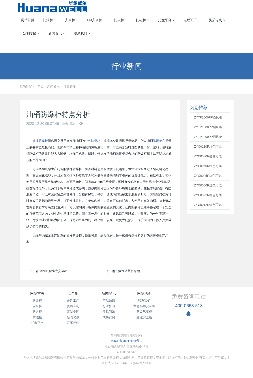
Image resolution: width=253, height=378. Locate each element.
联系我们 (73, 323)
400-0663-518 (189, 305)
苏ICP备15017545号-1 (126, 340)
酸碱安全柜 (144, 317)
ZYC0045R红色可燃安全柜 (210, 175)
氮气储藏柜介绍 (129, 271)
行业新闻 (69, 86)
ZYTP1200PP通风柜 (208, 137)
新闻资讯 (53, 86)
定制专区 (73, 311)
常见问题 (109, 311)
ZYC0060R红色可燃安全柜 (210, 166)
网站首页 (27, 20)
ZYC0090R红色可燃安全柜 (210, 156)
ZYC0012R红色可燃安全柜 (210, 205)
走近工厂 (73, 300)
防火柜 (37, 311)
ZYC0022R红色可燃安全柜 (210, 195)
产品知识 (109, 300)
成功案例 (109, 317)
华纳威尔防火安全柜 (53, 271)
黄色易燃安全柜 (144, 306)
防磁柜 (37, 317)
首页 (40, 86)
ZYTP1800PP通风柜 (208, 117)
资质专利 (73, 306)
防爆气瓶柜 (144, 311)
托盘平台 (37, 323)
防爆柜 (43, 141)
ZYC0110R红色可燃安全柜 (210, 146)
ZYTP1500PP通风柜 (208, 127)
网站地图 (144, 293)
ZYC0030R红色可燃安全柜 (210, 185)
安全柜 (37, 306)
